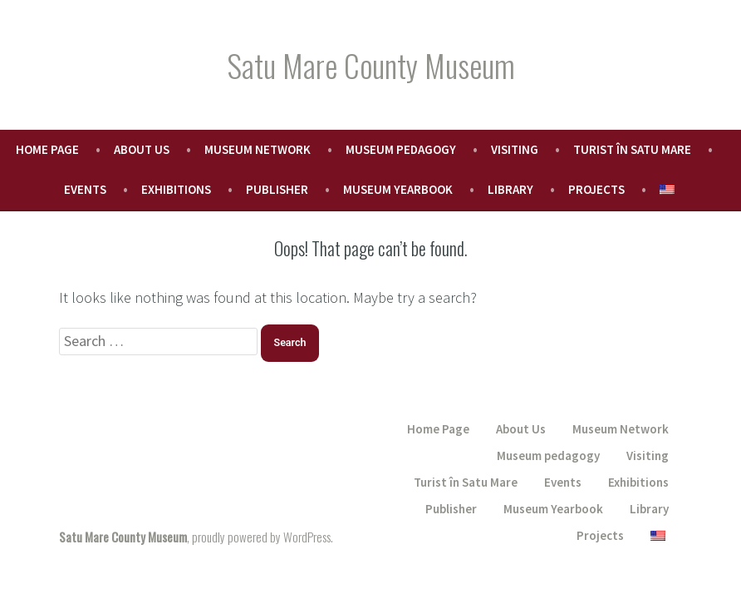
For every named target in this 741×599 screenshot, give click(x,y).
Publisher (277, 189)
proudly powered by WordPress (261, 536)
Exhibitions (176, 189)
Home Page (47, 149)
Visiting (514, 149)
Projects (596, 189)
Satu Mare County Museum (371, 65)
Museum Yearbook (398, 189)
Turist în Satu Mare (632, 149)
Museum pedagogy (401, 149)
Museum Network (257, 149)
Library (510, 189)
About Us (141, 149)
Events (85, 189)
